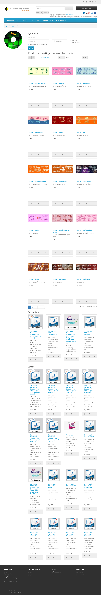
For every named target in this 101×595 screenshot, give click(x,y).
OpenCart (13, 591)
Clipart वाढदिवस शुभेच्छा (84, 230)
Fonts (24, 20)
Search (13, 26)
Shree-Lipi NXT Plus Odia (71, 485)
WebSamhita (69, 15)
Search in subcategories (75, 41)
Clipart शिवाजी (34, 279)
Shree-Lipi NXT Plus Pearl (89, 436)
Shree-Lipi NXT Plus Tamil (51, 485)
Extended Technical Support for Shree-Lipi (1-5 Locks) (35, 334)
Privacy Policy (7, 576)
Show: (84, 57)
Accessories (10, 20)
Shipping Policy (8, 574)
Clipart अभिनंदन (58, 83)
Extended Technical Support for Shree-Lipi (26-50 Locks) (71, 389)
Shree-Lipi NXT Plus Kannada (34, 534)
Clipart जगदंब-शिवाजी (60, 181)
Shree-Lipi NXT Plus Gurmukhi (51, 534)
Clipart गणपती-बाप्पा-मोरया (37, 181)
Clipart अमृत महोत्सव (83, 83)
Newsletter (79, 578)
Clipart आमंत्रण (58, 132)
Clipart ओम (81, 132)
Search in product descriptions (37, 44)
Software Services (48, 20)
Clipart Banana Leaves (37, 83)
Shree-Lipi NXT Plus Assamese (88, 534)
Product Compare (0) (47, 57)
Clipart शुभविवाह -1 (59, 279)
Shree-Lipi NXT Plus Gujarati (88, 333)
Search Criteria (32, 38)
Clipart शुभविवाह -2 (83, 279)
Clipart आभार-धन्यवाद (36, 132)
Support (6, 580)
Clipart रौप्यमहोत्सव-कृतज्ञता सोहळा (61, 231)
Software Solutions (61, 20)
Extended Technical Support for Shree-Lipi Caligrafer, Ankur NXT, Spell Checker (71, 336)
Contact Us (31, 572)
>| (42, 307)
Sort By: (61, 57)
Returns (30, 574)
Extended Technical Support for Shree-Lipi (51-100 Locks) (53, 389)
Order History (80, 574)
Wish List (78, 576)
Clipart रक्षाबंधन (34, 230)
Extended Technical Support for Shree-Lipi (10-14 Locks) (35, 438)
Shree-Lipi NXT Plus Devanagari (52, 333)
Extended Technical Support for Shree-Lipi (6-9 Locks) (53, 438)
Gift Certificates (56, 572)
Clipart (18, 20)
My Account (79, 572)
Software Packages (34, 20)
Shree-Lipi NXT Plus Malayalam (88, 485)
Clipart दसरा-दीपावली (84, 181)
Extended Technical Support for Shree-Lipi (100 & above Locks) (35, 390)
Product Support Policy (10, 578)
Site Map (30, 576)
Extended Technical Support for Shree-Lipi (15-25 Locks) (89, 389)
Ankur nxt (69, 435)
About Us (6, 572)
